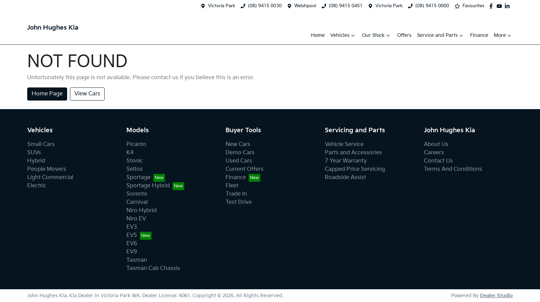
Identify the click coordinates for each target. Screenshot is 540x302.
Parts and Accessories (353, 152)
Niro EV (136, 219)
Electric (36, 186)
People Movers (46, 169)
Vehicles (343, 35)
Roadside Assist (345, 177)
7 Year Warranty (346, 161)
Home (318, 35)
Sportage (138, 177)
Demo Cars (240, 152)
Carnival (137, 202)
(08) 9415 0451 (346, 6)
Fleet (232, 186)
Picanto (136, 144)
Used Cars (239, 161)
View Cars (87, 94)
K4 (130, 152)
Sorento (136, 194)
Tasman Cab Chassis (153, 268)
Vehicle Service (344, 144)
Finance (479, 35)
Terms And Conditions (453, 169)
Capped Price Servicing (355, 169)
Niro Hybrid (141, 210)
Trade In (236, 194)
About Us (436, 144)
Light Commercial (50, 177)
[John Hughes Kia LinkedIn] (509, 6)
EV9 (131, 252)
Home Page (47, 94)
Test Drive (239, 202)
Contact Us (438, 161)
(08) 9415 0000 (432, 6)
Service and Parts (441, 35)
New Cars (238, 144)
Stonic (134, 161)
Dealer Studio (496, 296)
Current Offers (244, 169)
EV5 (131, 235)
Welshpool (305, 6)
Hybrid (36, 161)
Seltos (134, 169)
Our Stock (377, 35)
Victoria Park (221, 6)
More (503, 35)
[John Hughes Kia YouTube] (501, 6)
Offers (404, 35)
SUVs (34, 152)
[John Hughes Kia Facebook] (492, 6)
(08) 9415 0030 (265, 6)
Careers (434, 152)
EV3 (131, 227)
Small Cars (41, 144)
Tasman (136, 260)
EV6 (131, 243)
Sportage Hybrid (148, 186)
